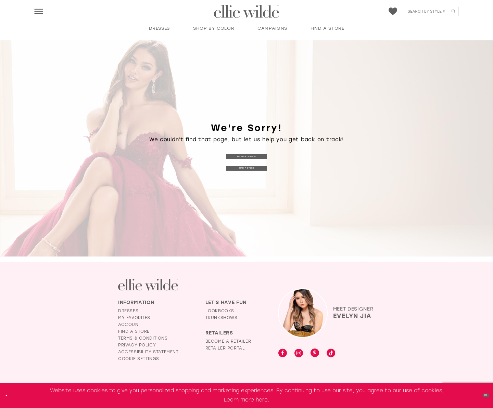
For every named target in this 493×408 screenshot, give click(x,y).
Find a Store (246, 168)
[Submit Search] (453, 11)
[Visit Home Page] (246, 11)
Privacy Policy (137, 345)
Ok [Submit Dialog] (481, 395)
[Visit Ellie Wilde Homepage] (148, 285)
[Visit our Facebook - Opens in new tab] (282, 353)
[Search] (431, 11)
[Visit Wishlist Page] (393, 11)
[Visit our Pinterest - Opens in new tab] (314, 353)
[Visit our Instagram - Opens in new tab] (298, 353)
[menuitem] (38, 11)
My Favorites (134, 317)
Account (129, 324)
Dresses (128, 310)
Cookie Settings (138, 358)
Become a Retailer (228, 341)
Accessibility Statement (148, 352)
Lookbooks (219, 310)
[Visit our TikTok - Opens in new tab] (331, 353)
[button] (38, 11)
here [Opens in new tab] (262, 400)
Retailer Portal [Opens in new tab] (225, 348)
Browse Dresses (246, 155)
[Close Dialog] (10, 395)
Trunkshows (221, 317)
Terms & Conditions (143, 338)
